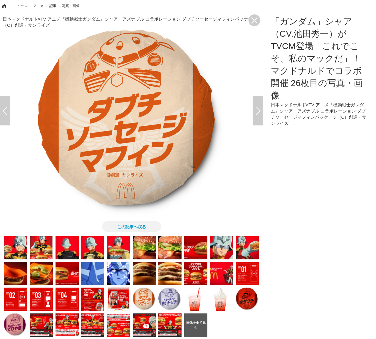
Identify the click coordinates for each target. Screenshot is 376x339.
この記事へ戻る (131, 226)
